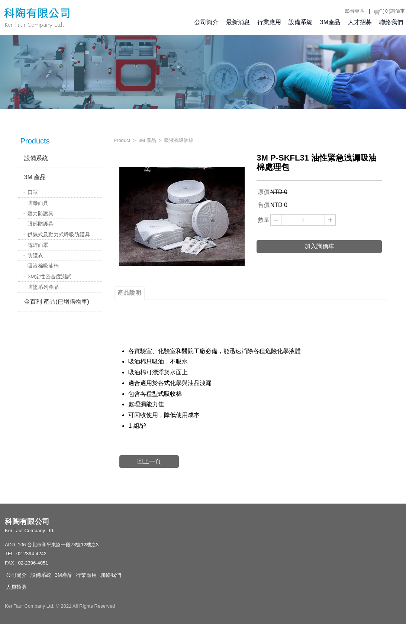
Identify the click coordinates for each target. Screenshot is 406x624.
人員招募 (16, 587)
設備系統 (300, 22)
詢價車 (389, 11)
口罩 (33, 192)
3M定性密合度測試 (49, 276)
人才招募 (360, 22)
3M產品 (330, 22)
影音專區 (354, 11)
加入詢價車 (319, 246)
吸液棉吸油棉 (43, 266)
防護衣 (35, 255)
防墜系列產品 (43, 287)
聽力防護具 (41, 213)
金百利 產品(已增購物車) (56, 301)
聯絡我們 (391, 22)
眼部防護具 (41, 224)
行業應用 (269, 22)
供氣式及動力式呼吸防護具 (59, 234)
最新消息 (238, 22)
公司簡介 (206, 22)
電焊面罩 (38, 245)
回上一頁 (149, 461)
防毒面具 (38, 203)
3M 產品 (35, 177)
